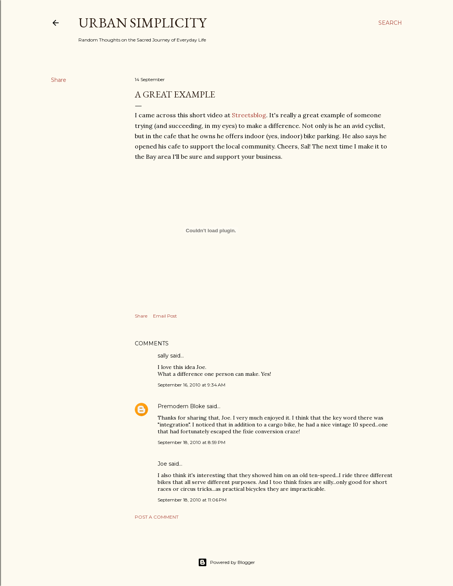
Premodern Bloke (181, 406)
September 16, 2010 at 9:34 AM (191, 385)
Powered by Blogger (226, 562)
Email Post (165, 316)
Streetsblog (249, 115)
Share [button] (58, 80)
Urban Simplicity (142, 23)
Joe (162, 463)
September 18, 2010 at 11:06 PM (192, 500)
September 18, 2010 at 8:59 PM (191, 442)
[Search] (390, 23)
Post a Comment (157, 517)
